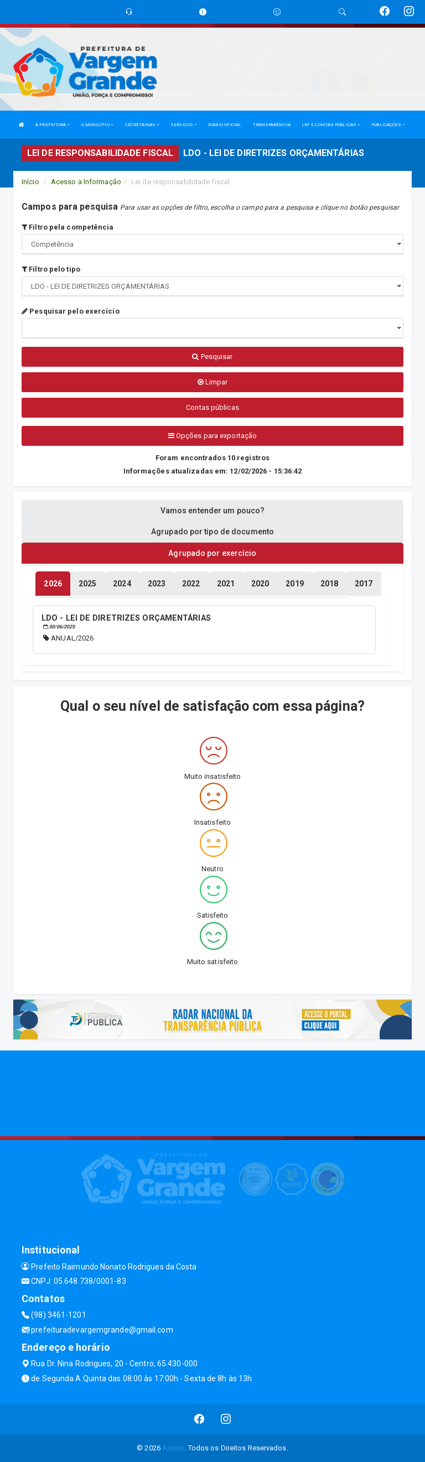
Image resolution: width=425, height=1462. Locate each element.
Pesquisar (212, 356)
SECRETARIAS (142, 124)
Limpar (213, 382)
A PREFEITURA (52, 124)
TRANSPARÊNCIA (272, 124)
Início (30, 182)
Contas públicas (212, 407)
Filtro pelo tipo (51, 269)
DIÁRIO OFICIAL (224, 124)
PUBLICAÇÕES (388, 124)
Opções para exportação (212, 435)
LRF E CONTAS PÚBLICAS (331, 124)
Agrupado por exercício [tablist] (212, 553)
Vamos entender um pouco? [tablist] (212, 510)
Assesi (173, 1448)
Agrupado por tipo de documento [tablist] (212, 531)
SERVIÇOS (183, 124)
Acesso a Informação (86, 182)
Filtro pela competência (68, 227)
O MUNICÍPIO (97, 124)
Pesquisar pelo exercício (71, 311)
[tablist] (52, 583)
